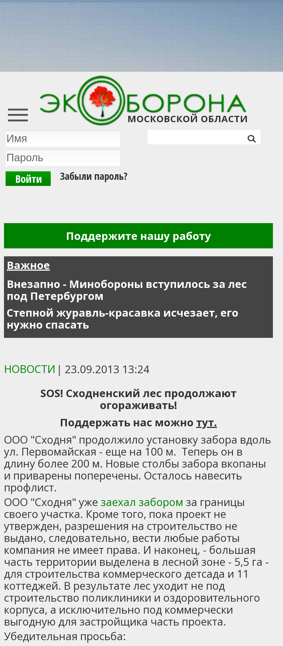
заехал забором (142, 502)
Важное (28, 265)
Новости (29, 369)
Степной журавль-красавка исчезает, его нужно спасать (122, 318)
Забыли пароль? (93, 176)
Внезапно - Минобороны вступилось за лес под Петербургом (127, 290)
